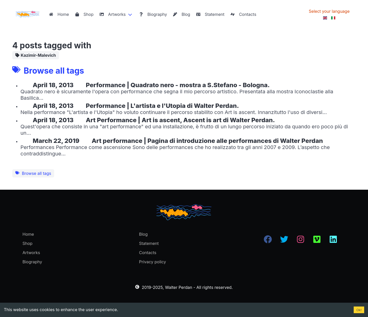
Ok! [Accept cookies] (359, 310)
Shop (84, 14)
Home (59, 14)
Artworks (113, 14)
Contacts (243, 14)
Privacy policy (152, 261)
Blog (181, 14)
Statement (210, 14)
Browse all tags (33, 173)
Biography (153, 14)
